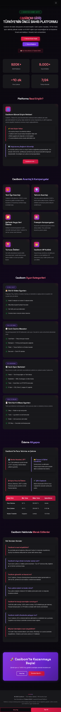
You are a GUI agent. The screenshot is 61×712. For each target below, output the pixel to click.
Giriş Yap (21, 673)
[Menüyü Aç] (56, 2)
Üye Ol (46, 709)
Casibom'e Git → (30, 161)
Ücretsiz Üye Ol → (36, 673)
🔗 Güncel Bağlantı (30, 44)
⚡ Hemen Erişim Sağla (30, 38)
